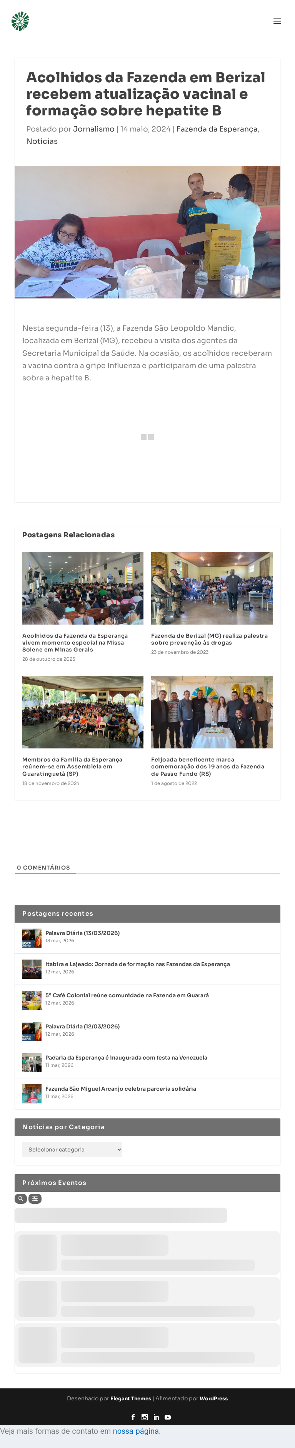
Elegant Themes (130, 1398)
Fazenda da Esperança (217, 129)
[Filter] (35, 1199)
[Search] (21, 1199)
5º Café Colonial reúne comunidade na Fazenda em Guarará (127, 995)
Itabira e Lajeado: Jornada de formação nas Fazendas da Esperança (137, 964)
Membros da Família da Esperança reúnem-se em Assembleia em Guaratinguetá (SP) (72, 766)
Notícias (42, 141)
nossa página (135, 1431)
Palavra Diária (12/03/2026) (82, 1026)
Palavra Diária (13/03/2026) (82, 933)
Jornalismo (94, 129)
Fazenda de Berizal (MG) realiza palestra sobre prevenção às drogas (209, 639)
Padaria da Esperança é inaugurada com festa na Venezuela (126, 1057)
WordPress (214, 1398)
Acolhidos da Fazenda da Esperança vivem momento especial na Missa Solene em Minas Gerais (75, 642)
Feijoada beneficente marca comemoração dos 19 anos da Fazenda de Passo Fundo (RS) (207, 766)
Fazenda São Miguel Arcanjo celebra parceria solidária (120, 1088)
